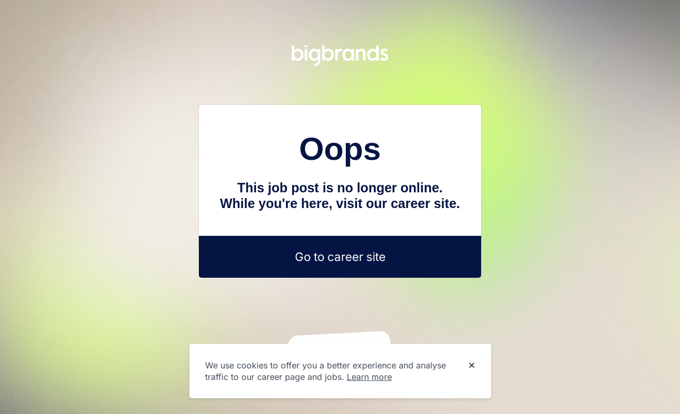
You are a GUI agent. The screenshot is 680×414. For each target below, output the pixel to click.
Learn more (369, 377)
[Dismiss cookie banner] (471, 366)
